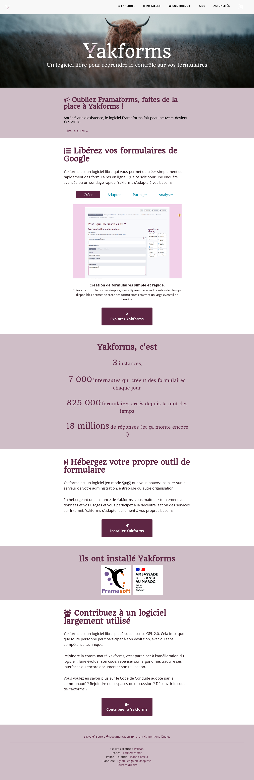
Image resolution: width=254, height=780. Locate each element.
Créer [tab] (88, 194)
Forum (137, 736)
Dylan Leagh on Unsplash (134, 761)
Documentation (118, 736)
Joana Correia (139, 757)
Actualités (221, 6)
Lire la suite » (76, 131)
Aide (201, 6)
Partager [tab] (140, 194)
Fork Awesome (132, 753)
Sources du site (127, 765)
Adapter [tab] (114, 194)
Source (99, 736)
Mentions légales (157, 736)
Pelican (139, 749)
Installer (152, 6)
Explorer (126, 6)
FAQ (88, 736)
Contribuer (179, 6)
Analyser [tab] (166, 194)
